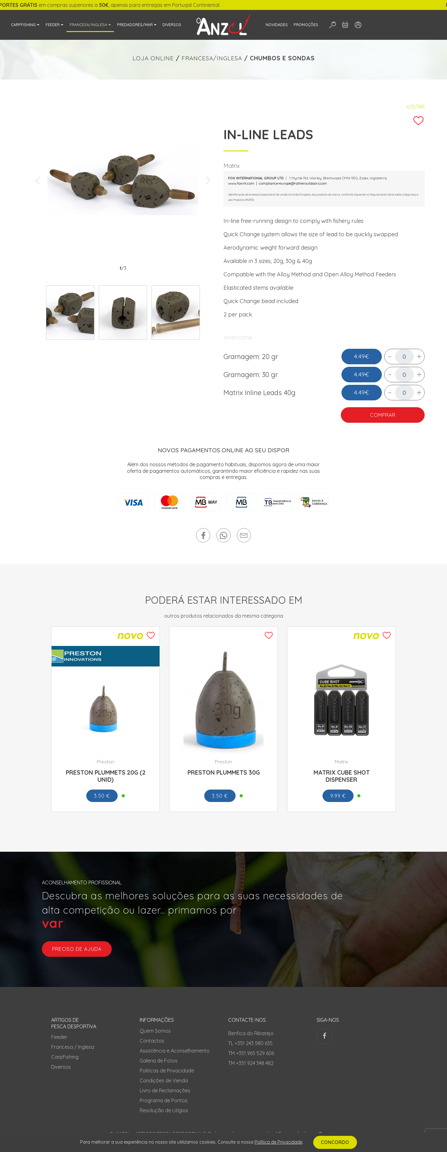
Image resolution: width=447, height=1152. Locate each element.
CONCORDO (335, 1142)
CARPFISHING (23, 24)
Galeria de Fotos (159, 1061)
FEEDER (53, 24)
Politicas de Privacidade (167, 1070)
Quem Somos (155, 1031)
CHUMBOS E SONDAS (282, 58)
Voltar (415, 107)
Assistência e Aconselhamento (175, 1051)
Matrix (232, 165)
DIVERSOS (171, 24)
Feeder (59, 1037)
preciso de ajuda (77, 949)
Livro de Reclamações (165, 1090)
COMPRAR (382, 415)
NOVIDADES (277, 24)
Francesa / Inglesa (72, 1047)
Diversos (61, 1067)
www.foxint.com (241, 183)
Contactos (152, 1041)
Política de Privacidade (278, 1142)
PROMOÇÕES (306, 24)
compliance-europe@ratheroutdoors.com (293, 183)
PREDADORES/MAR (135, 24)
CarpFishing (65, 1057)
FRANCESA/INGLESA (88, 24)
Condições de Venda (164, 1080)
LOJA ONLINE (153, 58)
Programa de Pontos (163, 1100)
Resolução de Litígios (164, 1110)
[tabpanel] (122, 180)
